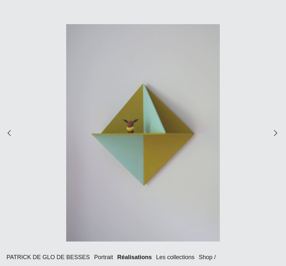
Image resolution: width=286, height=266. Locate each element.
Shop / (207, 257)
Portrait (103, 257)
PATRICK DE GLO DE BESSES (48, 257)
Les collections (175, 257)
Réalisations (134, 257)
